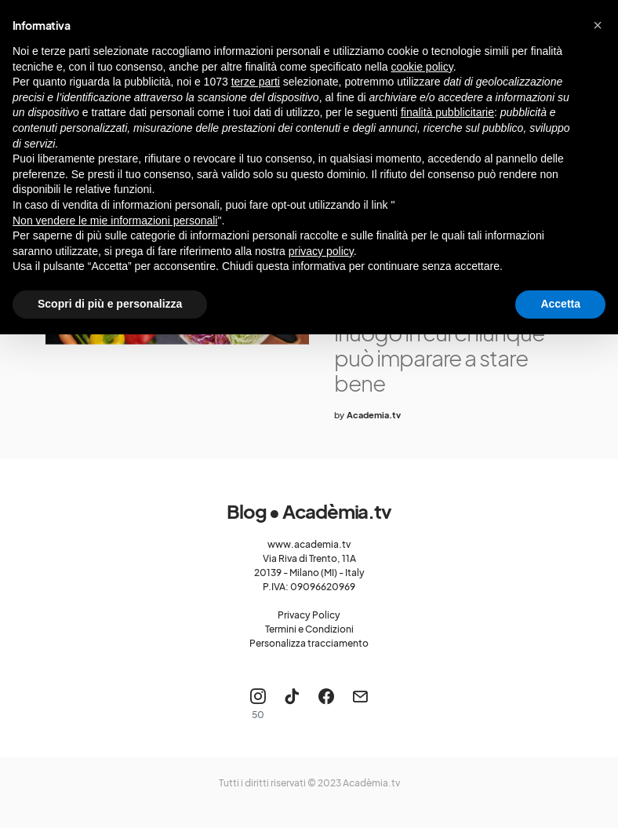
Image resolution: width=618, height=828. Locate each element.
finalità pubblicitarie (447, 112)
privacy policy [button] (321, 251)
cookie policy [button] (422, 66)
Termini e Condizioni (309, 629)
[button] (597, 25)
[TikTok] (292, 704)
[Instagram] (258, 704)
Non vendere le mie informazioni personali (115, 220)
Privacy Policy (309, 615)
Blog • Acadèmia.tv (309, 511)
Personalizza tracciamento (309, 643)
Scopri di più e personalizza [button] (110, 303)
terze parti (255, 81)
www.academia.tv (309, 544)
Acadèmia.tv (371, 783)
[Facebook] (326, 704)
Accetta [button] (560, 303)
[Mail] (360, 704)
